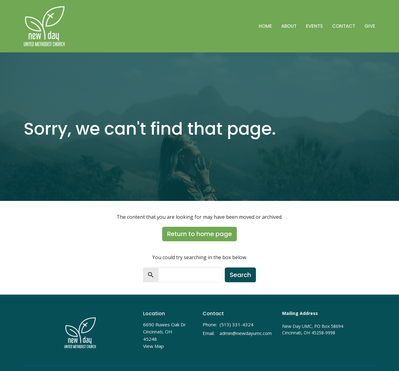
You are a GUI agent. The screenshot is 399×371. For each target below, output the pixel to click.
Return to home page (199, 234)
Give (369, 26)
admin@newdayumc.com (246, 333)
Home (265, 26)
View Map (153, 346)
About (289, 26)
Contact (343, 26)
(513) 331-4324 (236, 324)
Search (240, 275)
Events (314, 26)
